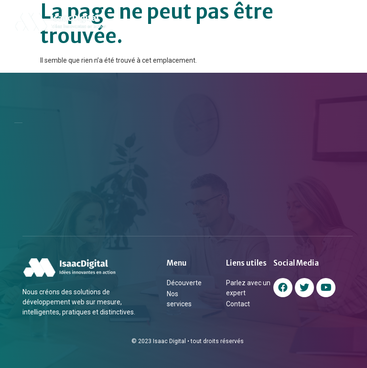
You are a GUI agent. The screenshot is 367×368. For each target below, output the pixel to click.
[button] (347, 22)
